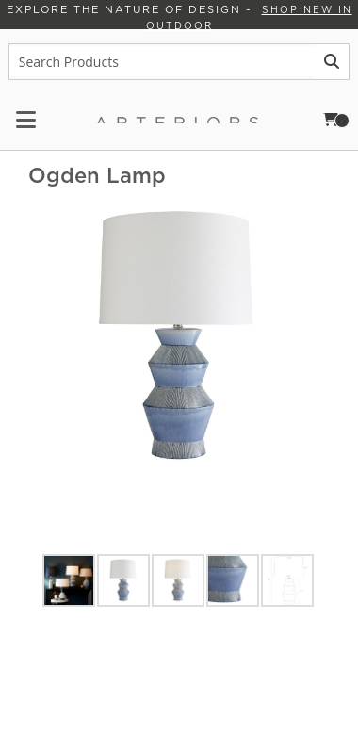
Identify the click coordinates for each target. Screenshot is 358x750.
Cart (342, 118)
